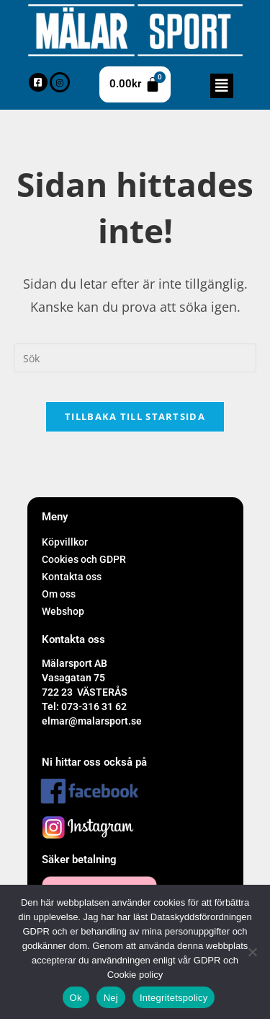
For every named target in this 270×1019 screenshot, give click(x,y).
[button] (221, 86)
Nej (111, 997)
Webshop (63, 611)
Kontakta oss (72, 576)
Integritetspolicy (174, 997)
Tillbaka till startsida (135, 416)
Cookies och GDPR (84, 559)
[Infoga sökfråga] (135, 358)
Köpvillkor (65, 542)
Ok (76, 997)
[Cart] (135, 84)
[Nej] (252, 952)
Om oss (59, 594)
